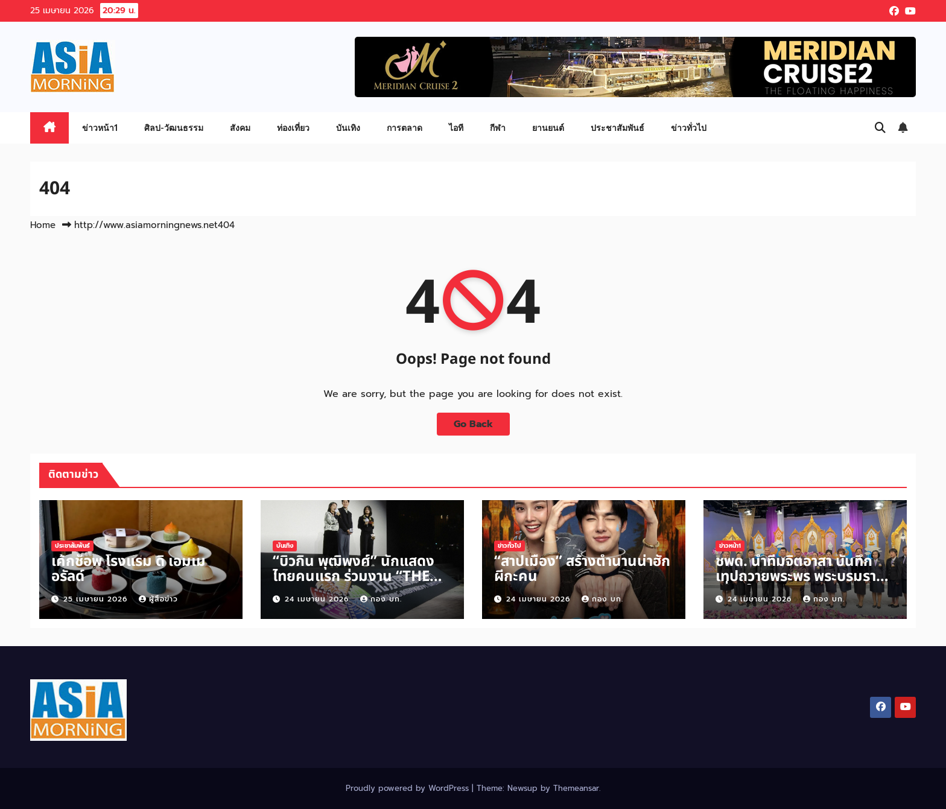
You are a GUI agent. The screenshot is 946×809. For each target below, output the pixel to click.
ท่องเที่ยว (293, 127)
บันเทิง (348, 127)
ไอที (456, 127)
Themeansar (576, 788)
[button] (880, 127)
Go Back (473, 424)
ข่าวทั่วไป (688, 127)
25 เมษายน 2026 (96, 599)
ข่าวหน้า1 (100, 127)
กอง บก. (381, 599)
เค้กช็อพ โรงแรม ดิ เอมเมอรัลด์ (128, 569)
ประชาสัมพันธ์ (617, 127)
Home (43, 225)
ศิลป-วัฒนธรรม (173, 127)
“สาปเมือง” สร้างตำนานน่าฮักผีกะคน (582, 569)
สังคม (240, 127)
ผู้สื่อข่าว (158, 599)
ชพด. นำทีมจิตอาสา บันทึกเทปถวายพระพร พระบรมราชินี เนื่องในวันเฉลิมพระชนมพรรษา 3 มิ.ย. (805, 584)
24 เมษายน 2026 (318, 599)
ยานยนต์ (548, 127)
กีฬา (498, 127)
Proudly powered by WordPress (409, 788)
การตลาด (404, 127)
